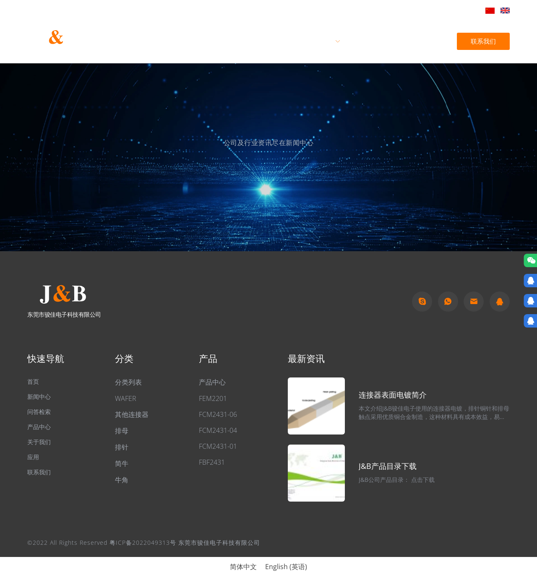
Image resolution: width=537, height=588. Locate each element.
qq (500, 301)
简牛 (121, 463)
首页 (230, 41)
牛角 (121, 479)
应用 (361, 41)
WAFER (125, 398)
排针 (121, 447)
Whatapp (448, 301)
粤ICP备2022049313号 (142, 542)
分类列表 (128, 382)
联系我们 (482, 41)
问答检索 (40, 414)
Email (474, 301)
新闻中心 (402, 41)
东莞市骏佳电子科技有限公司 (56, 53)
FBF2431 (212, 462)
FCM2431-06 (218, 414)
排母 (121, 430)
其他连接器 (132, 414)
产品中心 (319, 41)
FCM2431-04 (218, 430)
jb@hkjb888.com (450, 10)
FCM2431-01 (218, 446)
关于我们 (271, 41)
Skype (422, 301)
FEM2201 (213, 398)
